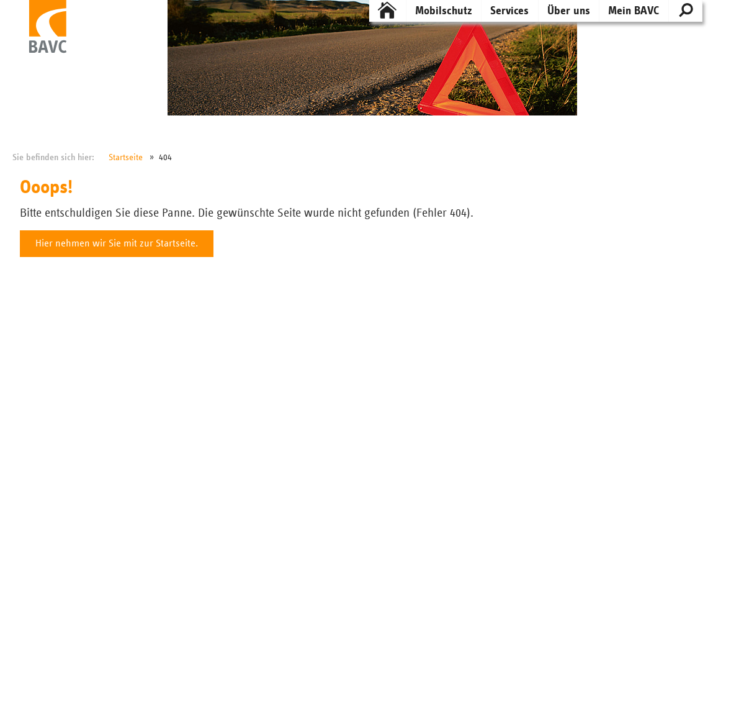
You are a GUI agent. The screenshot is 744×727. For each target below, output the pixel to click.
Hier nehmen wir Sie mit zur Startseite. (116, 243)
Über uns (568, 11)
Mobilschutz (443, 11)
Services (509, 11)
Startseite (126, 157)
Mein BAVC (633, 11)
